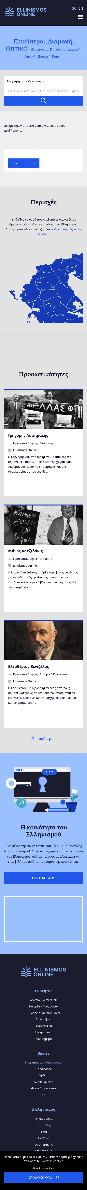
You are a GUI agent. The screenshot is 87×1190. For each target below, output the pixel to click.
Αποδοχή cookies (43, 1177)
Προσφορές (43, 1069)
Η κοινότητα (43, 1118)
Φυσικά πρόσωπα (43, 1088)
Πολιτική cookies (52, 1161)
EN (81, 8)
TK (44, 1095)
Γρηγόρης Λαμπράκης (28, 435)
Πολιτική (46, 443)
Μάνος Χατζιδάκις (25, 550)
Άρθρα (43, 1075)
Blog (43, 1131)
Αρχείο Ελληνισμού (43, 1000)
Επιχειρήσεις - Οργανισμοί (43, 1062)
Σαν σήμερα (44, 1039)
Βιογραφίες (43, 1019)
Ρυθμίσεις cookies (43, 1168)
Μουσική (46, 559)
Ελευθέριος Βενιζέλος (28, 666)
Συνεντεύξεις (43, 1026)
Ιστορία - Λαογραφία (43, 1006)
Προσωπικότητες (25, 443)
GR (74, 8)
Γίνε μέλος (43, 1125)
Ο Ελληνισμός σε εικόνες (43, 1013)
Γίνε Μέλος (43, 878)
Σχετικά (43, 1138)
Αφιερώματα (43, 1032)
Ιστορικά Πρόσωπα (53, 674)
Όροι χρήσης (43, 1144)
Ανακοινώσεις (43, 1082)
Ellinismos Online (25, 450)
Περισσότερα (42, 738)
